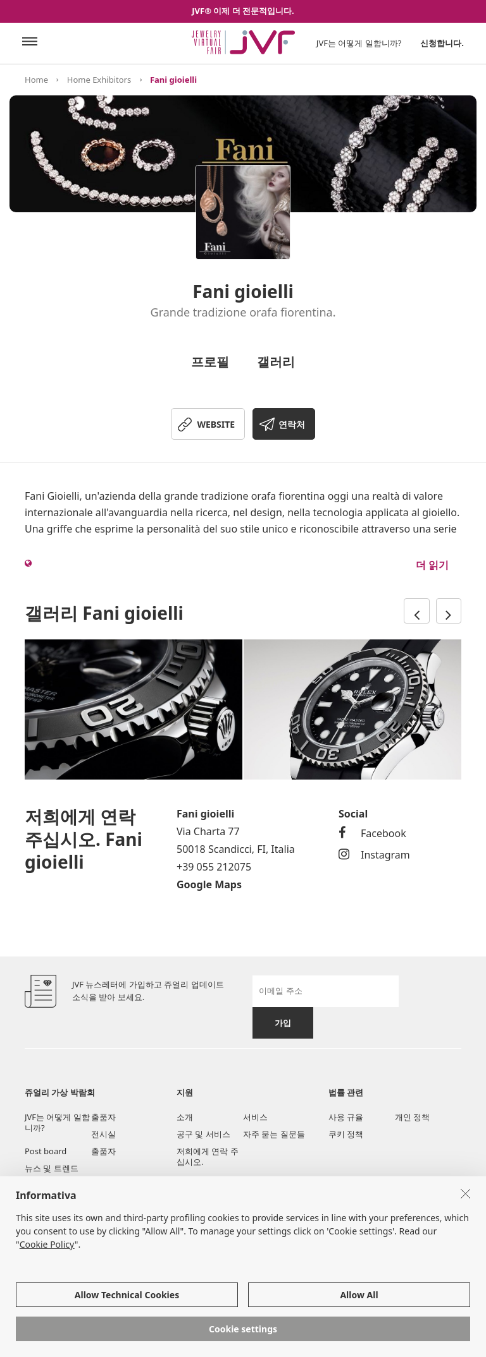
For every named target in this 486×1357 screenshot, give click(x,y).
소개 (185, 1117)
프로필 (210, 361)
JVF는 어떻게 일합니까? (359, 43)
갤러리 (276, 361)
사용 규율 (345, 1117)
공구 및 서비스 (203, 1134)
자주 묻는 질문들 (274, 1134)
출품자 (103, 1117)
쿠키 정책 (345, 1134)
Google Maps (209, 884)
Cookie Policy (47, 1244)
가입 (283, 1022)
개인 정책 (412, 1117)
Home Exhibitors (99, 79)
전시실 (103, 1134)
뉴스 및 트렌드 (51, 1168)
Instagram (374, 855)
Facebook (372, 833)
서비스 (255, 1117)
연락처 (291, 424)
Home (36, 79)
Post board (45, 1151)
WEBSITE (216, 424)
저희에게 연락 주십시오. (208, 1156)
